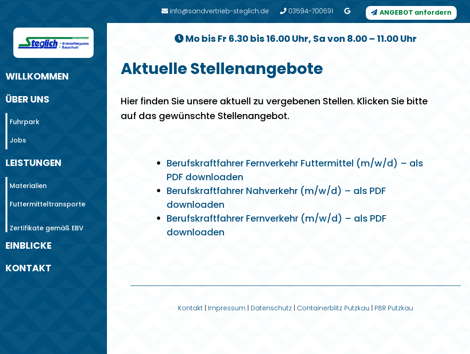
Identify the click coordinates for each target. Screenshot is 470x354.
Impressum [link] (227, 308)
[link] (347, 11)
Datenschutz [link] (271, 308)
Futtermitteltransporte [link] (47, 198)
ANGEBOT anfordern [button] (416, 12)
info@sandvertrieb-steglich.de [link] (215, 11)
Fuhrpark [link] (24, 116)
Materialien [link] (28, 180)
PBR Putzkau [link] (394, 308)
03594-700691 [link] (306, 11)
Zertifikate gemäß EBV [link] (47, 222)
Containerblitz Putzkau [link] (333, 308)
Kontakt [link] (190, 308)
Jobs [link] (18, 134)
